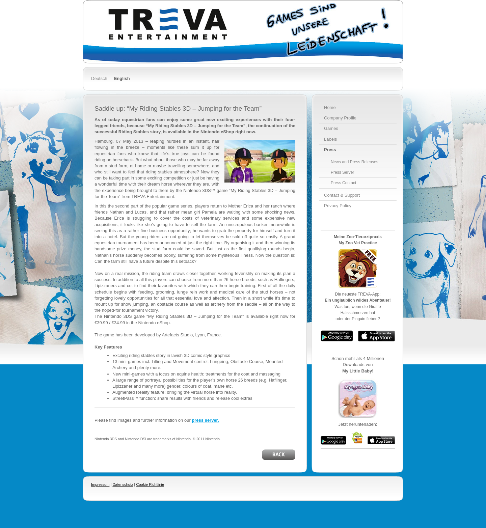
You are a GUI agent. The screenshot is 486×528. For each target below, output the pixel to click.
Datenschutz (122, 484)
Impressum (100, 484)
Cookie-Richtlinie (150, 484)
